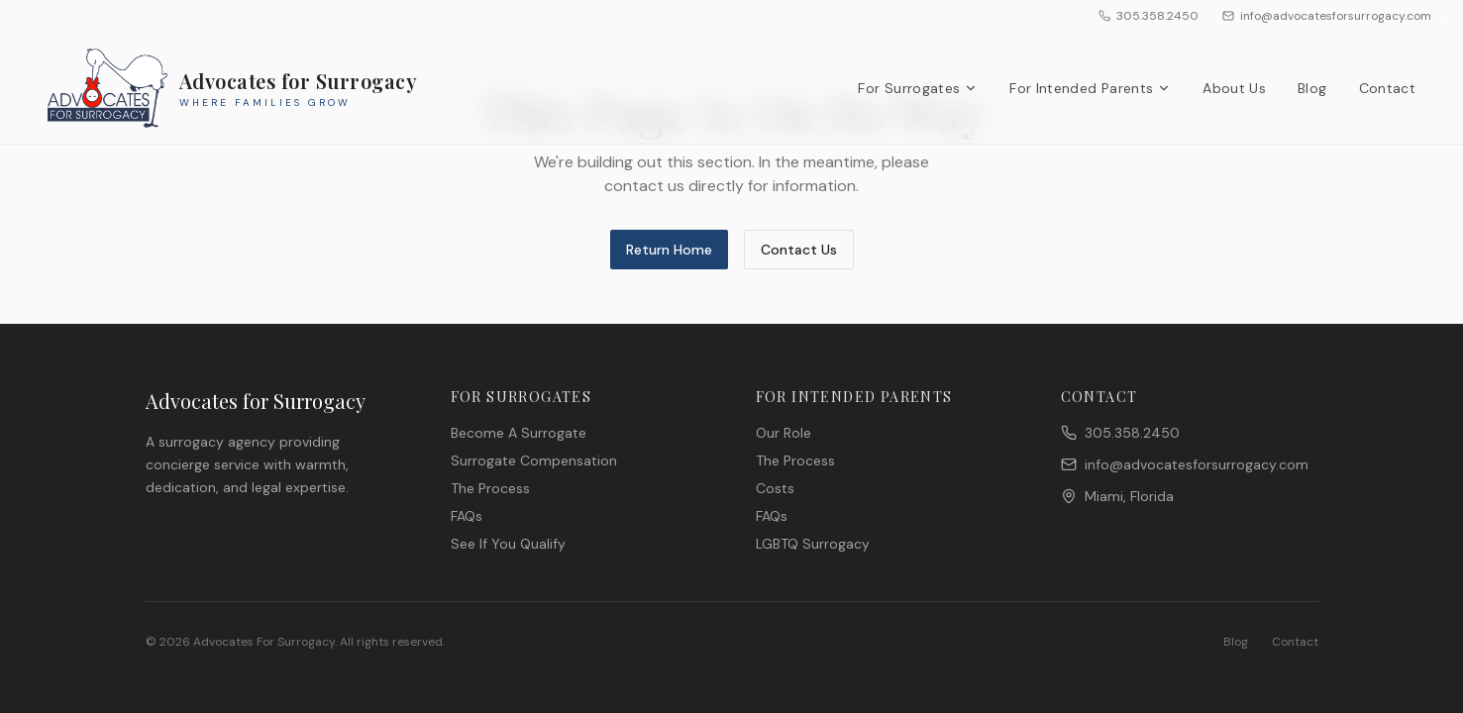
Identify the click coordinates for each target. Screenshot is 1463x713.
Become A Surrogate (518, 433)
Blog (1312, 88)
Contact (1387, 88)
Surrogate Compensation (534, 460)
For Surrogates (918, 88)
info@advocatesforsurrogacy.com (1326, 16)
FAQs (466, 516)
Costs (775, 488)
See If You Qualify (508, 544)
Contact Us (799, 249)
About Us (1234, 88)
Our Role (783, 433)
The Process (490, 488)
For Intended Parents (1090, 88)
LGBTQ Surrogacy (813, 544)
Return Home (669, 249)
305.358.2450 (1148, 16)
